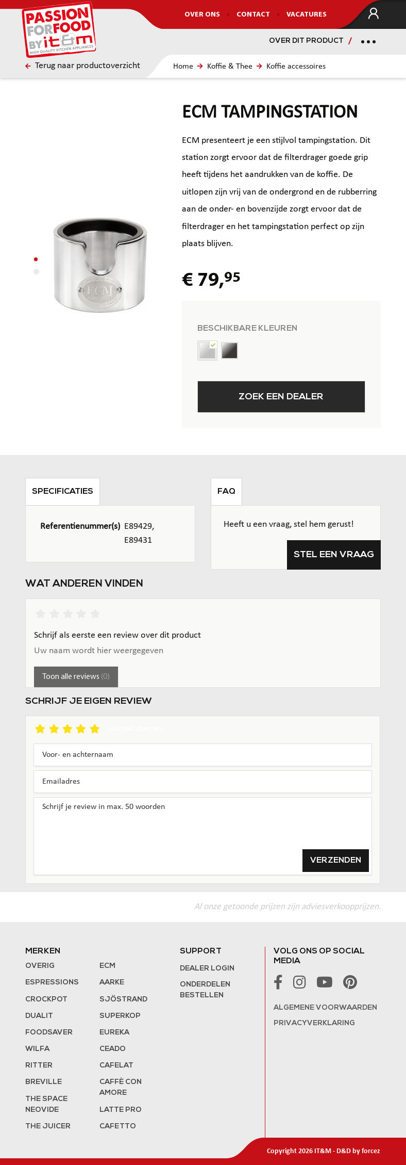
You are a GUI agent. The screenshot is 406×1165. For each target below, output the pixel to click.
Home (183, 66)
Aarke (111, 982)
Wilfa (37, 1049)
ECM (107, 966)
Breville (43, 1082)
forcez (371, 1151)
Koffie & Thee (229, 66)
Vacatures (306, 15)
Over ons (202, 15)
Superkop (120, 1016)
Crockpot (46, 1000)
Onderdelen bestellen (205, 990)
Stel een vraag (334, 555)
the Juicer (48, 1126)
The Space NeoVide (46, 1104)
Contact (253, 15)
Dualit (39, 1016)
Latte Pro (120, 1110)
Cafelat (116, 1066)
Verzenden (335, 860)
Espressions (52, 982)
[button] (36, 259)
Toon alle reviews (76, 677)
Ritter (39, 1066)
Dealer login (207, 969)
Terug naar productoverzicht (82, 65)
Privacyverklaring (314, 1023)
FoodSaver (49, 1033)
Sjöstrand (123, 1000)
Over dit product (306, 41)
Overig (40, 966)
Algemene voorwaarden (325, 1008)
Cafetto (117, 1126)
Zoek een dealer (281, 397)
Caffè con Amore (120, 1087)
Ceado (112, 1049)
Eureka (114, 1033)
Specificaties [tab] (62, 492)
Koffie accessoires (296, 66)
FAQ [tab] (226, 492)
